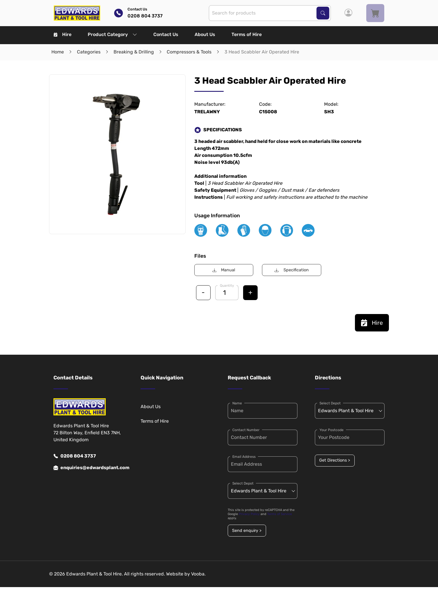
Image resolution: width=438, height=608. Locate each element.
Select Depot (243, 483)
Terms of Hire (246, 34)
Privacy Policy (249, 514)
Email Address (244, 457)
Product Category (112, 34)
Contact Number (246, 430)
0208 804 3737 (74, 456)
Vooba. (198, 574)
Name (237, 403)
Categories (88, 52)
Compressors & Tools (189, 52)
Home (57, 52)
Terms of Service (279, 514)
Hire (62, 34)
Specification (291, 270)
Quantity (227, 286)
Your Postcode (331, 430)
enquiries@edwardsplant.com (88, 467)
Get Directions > (334, 460)
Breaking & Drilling (134, 52)
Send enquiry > (246, 530)
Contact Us (165, 34)
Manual (223, 270)
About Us (205, 34)
